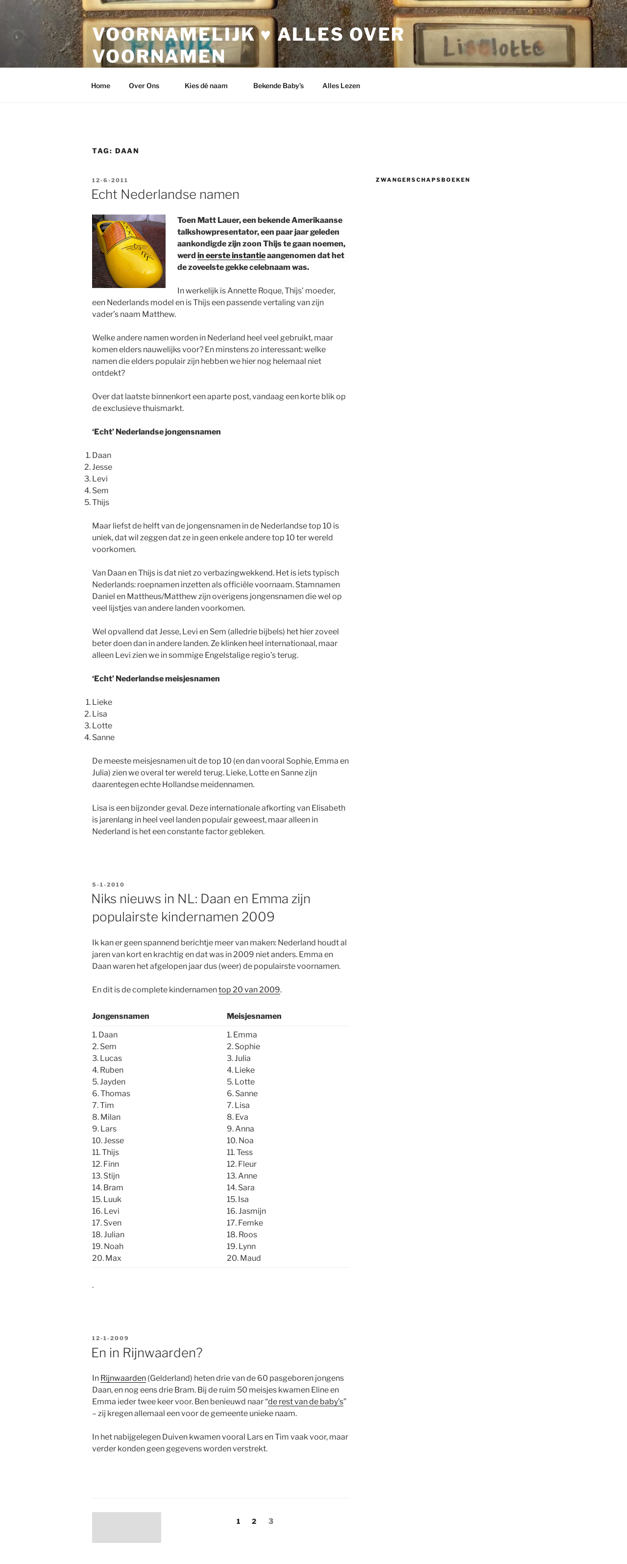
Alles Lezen (345, 85)
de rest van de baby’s (305, 1401)
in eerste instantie (231, 255)
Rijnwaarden (123, 1378)
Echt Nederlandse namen (165, 194)
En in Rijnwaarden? (147, 1352)
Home (100, 85)
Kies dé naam (211, 85)
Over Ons (149, 85)
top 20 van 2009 (249, 989)
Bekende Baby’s (278, 85)
